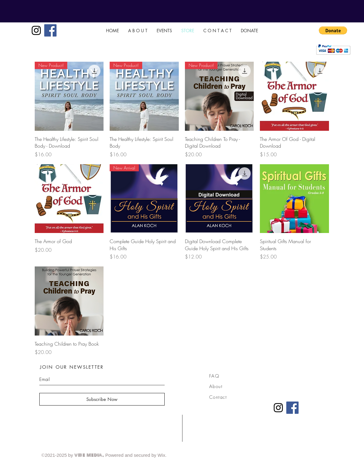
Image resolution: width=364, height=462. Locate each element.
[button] (333, 30)
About (216, 386)
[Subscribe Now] (102, 399)
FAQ (214, 376)
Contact (218, 397)
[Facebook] (50, 30)
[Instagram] (36, 30)
